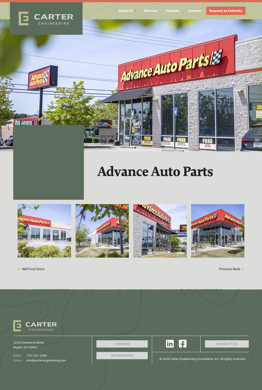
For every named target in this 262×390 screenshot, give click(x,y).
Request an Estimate (225, 11)
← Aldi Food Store (31, 269)
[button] (136, 11)
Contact (194, 11)
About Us (125, 11)
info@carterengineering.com (46, 360)
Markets (172, 11)
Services (151, 11)
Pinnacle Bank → (231, 269)
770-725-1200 (36, 355)
